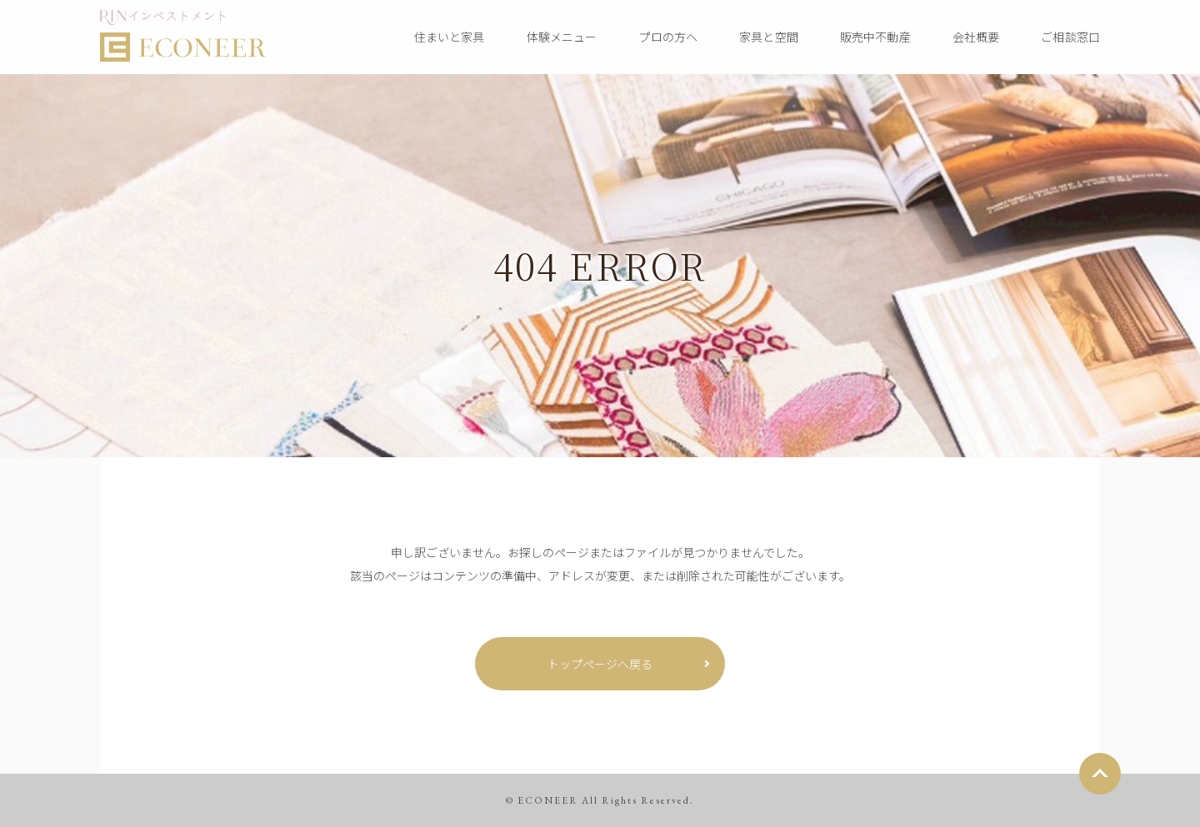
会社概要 (976, 36)
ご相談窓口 (1070, 36)
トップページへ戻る (600, 663)
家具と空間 (768, 36)
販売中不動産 (875, 36)
